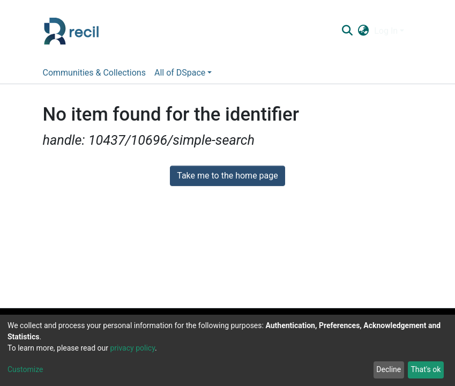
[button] (363, 31)
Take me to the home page (227, 175)
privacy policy (132, 348)
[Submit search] (347, 31)
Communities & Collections (94, 73)
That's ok (426, 369)
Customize (25, 369)
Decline (388, 369)
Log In (386, 31)
